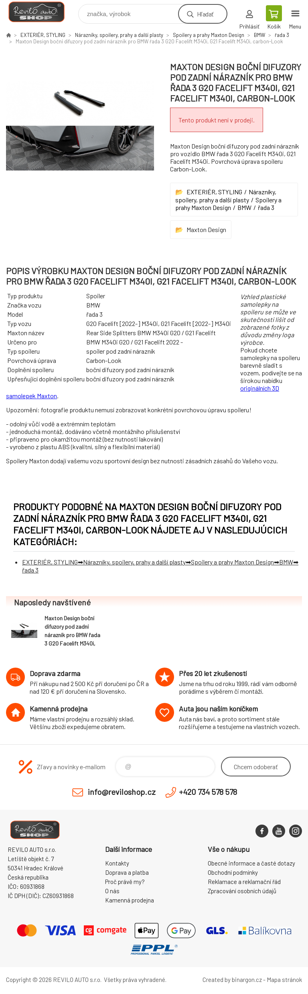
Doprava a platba (127, 872)
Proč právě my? (125, 881)
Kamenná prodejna (129, 900)
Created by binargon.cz (232, 979)
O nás (112, 890)
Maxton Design (206, 229)
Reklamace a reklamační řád (244, 881)
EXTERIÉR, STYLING (42, 35)
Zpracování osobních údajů (242, 890)
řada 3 (282, 35)
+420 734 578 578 (208, 791)
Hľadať (205, 14)
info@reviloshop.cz (122, 791)
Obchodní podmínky (233, 872)
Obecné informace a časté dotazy (251, 863)
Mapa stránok (284, 979)
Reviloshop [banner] (41, 12)
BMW (259, 35)
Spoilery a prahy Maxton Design (208, 35)
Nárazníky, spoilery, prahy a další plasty (119, 35)
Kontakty (117, 863)
